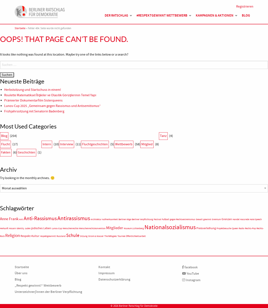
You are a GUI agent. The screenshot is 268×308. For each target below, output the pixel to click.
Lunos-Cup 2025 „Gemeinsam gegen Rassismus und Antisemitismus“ (52, 106)
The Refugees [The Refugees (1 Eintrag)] (110, 236)
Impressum (106, 273)
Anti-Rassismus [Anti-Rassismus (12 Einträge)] (40, 218)
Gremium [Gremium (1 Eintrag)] (216, 219)
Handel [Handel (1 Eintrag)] (236, 219)
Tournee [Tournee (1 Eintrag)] (121, 236)
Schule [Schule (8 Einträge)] (72, 235)
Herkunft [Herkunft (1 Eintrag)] (4, 228)
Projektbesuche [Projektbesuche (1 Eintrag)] (223, 228)
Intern (47, 144)
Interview (66, 144)
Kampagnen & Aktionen (214, 15)
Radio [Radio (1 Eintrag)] (241, 228)
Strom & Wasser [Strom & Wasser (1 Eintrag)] (96, 236)
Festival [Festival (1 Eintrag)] (157, 219)
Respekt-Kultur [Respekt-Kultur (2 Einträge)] (30, 236)
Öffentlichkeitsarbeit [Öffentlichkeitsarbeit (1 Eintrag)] (136, 236)
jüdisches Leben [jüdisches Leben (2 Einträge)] (41, 228)
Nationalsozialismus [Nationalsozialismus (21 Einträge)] (170, 227)
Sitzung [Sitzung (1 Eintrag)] (84, 236)
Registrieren (244, 7)
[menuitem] (117, 16)
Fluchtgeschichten (95, 144)
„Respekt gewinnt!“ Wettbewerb (38, 285)
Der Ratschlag (116, 15)
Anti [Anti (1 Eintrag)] (21, 219)
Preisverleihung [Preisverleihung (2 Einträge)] (206, 228)
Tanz (163, 136)
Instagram (191, 280)
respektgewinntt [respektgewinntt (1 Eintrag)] (48, 236)
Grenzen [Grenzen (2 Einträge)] (227, 219)
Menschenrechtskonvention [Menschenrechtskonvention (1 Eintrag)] (92, 228)
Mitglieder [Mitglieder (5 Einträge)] (114, 227)
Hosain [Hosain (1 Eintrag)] (12, 228)
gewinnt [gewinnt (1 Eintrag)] (207, 219)
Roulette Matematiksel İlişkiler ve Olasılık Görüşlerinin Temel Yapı (50, 95)
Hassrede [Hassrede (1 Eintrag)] (244, 219)
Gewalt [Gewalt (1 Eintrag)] (199, 219)
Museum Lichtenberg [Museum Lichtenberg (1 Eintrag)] (134, 228)
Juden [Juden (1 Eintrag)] (28, 228)
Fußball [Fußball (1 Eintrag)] (165, 219)
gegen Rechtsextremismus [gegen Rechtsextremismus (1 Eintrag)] (182, 219)
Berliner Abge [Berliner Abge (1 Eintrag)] (125, 219)
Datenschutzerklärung (114, 279)
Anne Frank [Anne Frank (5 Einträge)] (9, 218)
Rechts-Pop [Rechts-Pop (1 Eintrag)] (250, 228)
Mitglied (147, 144)
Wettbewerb (123, 144)
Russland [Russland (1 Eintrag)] (61, 236)
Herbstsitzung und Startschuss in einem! (32, 90)
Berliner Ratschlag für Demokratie (138, 306)
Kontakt (104, 267)
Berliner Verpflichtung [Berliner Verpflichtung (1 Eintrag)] (142, 219)
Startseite (20, 28)
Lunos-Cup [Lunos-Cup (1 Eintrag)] (57, 228)
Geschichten (26, 152)
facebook (190, 267)
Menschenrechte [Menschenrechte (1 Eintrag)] (70, 228)
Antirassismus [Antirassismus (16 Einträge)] (73, 218)
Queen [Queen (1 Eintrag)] (235, 228)
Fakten (5, 152)
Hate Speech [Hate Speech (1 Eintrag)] (256, 219)
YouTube (190, 273)
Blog (246, 15)
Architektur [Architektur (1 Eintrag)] (96, 219)
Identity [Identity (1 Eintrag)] (20, 228)
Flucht (5, 144)
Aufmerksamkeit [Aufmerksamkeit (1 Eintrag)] (110, 219)
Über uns (21, 273)
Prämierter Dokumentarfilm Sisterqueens (33, 100)
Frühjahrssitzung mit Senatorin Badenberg (34, 111)
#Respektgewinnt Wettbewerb (162, 15)
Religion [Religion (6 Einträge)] (12, 235)
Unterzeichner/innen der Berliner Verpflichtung (48, 292)
